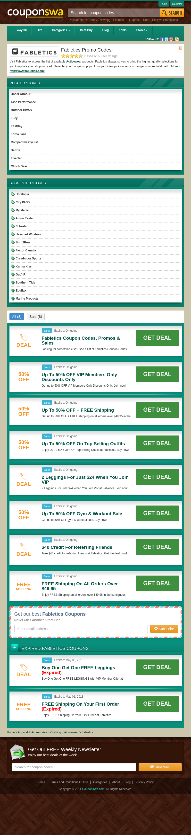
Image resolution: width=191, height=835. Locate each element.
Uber (146, 20)
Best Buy (86, 30)
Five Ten (17, 158)
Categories (61, 30)
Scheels (21, 226)
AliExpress (133, 20)
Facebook (162, 39)
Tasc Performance (23, 102)
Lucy (14, 118)
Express (118, 20)
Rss (177, 39)
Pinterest (171, 39)
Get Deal (157, 338)
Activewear (74, 61)
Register (177, 3)
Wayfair (22, 30)
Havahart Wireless (28, 234)
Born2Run (23, 242)
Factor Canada (26, 250)
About (116, 782)
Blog (105, 30)
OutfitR (21, 274)
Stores (142, 30)
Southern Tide (25, 282)
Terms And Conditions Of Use (69, 782)
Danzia (15, 150)
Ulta (39, 30)
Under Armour (21, 94)
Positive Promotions (165, 20)
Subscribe (164, 629)
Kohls (122, 30)
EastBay (16, 126)
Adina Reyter (25, 218)
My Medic (22, 210)
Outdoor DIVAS (21, 110)
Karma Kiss (24, 266)
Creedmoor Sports (28, 258)
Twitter (166, 39)
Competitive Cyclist (24, 142)
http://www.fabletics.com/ (27, 71)
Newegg (105, 20)
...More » (174, 66)
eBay (94, 20)
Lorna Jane (18, 134)
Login (163, 3)
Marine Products (27, 298)
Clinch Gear (19, 166)
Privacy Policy (144, 782)
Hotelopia (22, 194)
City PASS (23, 202)
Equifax (21, 290)
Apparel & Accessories (32, 732)
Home (11, 732)
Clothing (55, 732)
